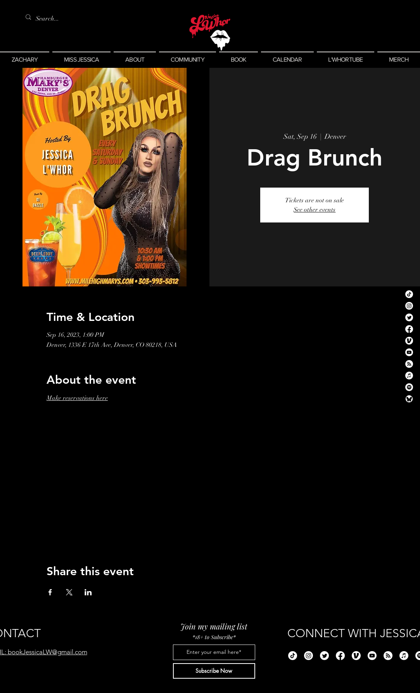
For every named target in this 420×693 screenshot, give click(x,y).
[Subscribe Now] (214, 671)
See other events (314, 210)
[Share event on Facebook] (50, 592)
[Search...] (49, 18)
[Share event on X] (69, 592)
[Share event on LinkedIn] (88, 592)
